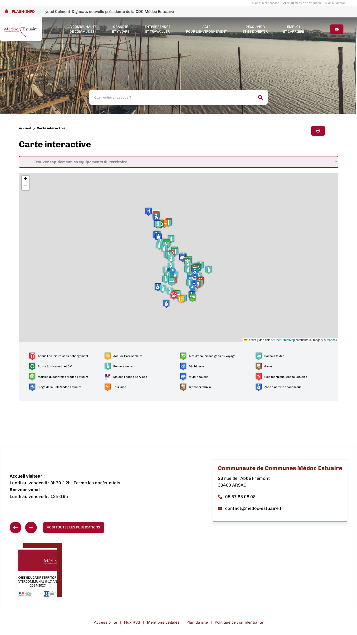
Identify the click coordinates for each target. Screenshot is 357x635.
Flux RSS (132, 622)
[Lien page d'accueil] (21, 29)
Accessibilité (105, 622)
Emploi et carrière (293, 29)
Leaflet (250, 340)
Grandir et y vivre (120, 29)
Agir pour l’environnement (206, 29)
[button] (171, 281)
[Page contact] (337, 29)
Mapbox (332, 340)
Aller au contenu (336, 3)
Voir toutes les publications (73, 527)
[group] (23, 527)
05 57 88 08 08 (237, 496)
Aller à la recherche (265, 3)
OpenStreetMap (284, 340)
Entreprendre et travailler (157, 29)
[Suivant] (31, 527)
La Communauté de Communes (82, 29)
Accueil (25, 128)
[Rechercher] (260, 97)
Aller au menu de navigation (302, 3)
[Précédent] (15, 527)
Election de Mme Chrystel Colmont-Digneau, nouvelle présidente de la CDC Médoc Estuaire (101, 11)
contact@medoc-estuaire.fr (251, 508)
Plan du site (197, 622)
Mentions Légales (163, 622)
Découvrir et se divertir (255, 29)
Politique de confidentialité (239, 622)
